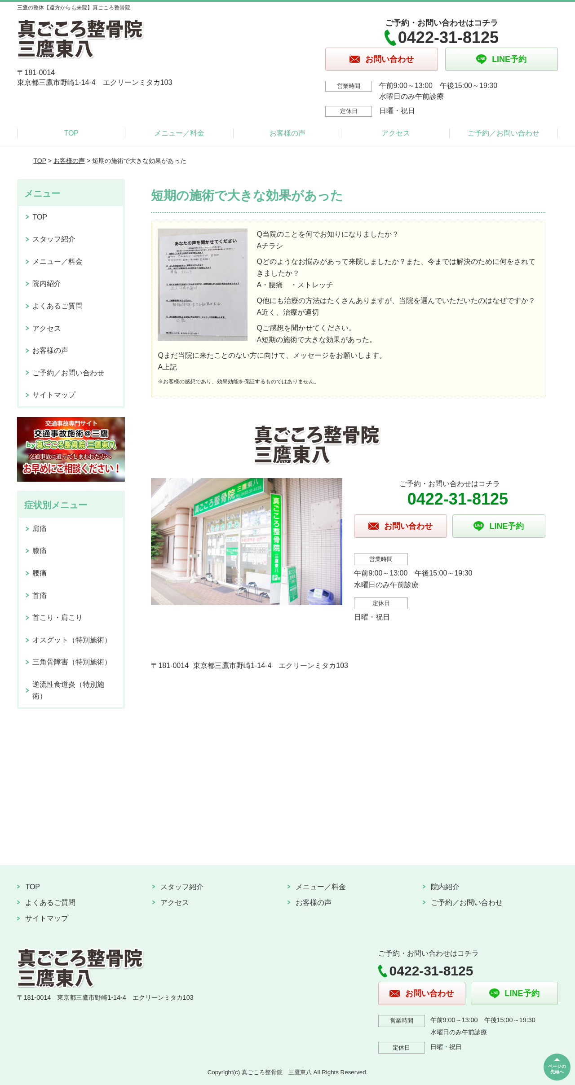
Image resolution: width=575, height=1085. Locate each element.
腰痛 (39, 573)
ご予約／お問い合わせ (504, 133)
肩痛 (39, 528)
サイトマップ (53, 395)
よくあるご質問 (57, 306)
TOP (71, 133)
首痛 (39, 595)
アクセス (395, 133)
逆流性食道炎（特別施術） (68, 690)
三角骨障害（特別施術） (71, 662)
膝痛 (39, 550)
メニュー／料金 (179, 133)
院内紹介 (46, 283)
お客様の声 (287, 133)
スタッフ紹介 (53, 239)
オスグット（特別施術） (71, 640)
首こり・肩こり (57, 617)
